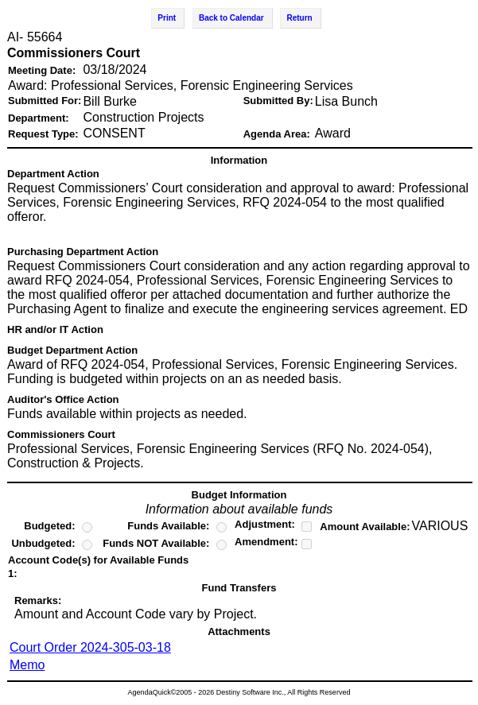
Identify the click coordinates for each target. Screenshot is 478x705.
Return (299, 18)
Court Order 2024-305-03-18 (90, 647)
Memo (27, 665)
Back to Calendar (231, 18)
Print (166, 18)
